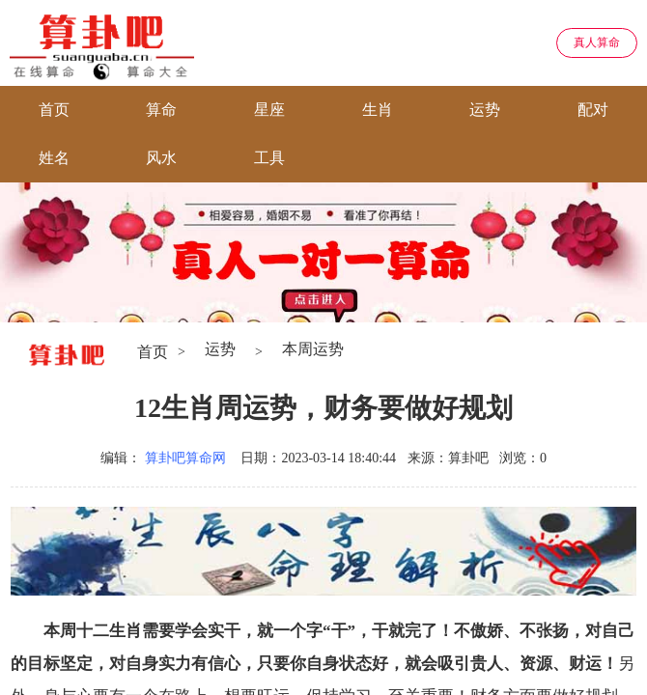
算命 (161, 109)
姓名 (54, 158)
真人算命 (597, 42)
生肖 (377, 109)
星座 (269, 109)
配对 (592, 109)
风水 (161, 158)
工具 (269, 158)
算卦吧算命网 (185, 458)
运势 (484, 109)
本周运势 (313, 349)
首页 (54, 109)
